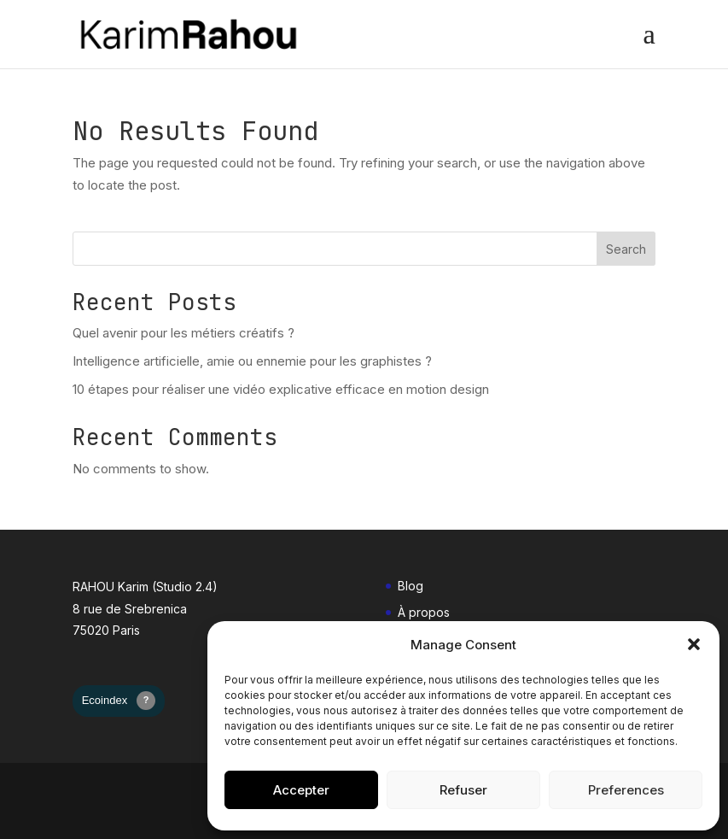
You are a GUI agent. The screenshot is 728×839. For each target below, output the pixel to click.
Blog (410, 585)
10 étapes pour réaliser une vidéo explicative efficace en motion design (281, 389)
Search (626, 249)
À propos (424, 612)
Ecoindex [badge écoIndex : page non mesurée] (119, 700)
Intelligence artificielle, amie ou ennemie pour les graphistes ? (252, 361)
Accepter (301, 790)
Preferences (626, 790)
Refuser (463, 790)
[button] (693, 644)
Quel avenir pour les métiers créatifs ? (183, 333)
